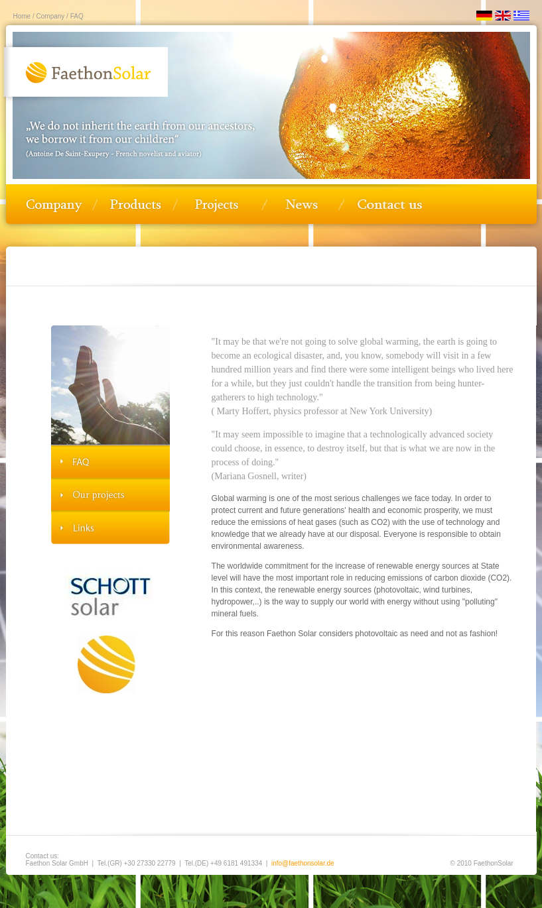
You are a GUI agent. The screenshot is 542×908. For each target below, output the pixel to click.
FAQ (76, 16)
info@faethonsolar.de (302, 863)
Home (22, 16)
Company (49, 16)
